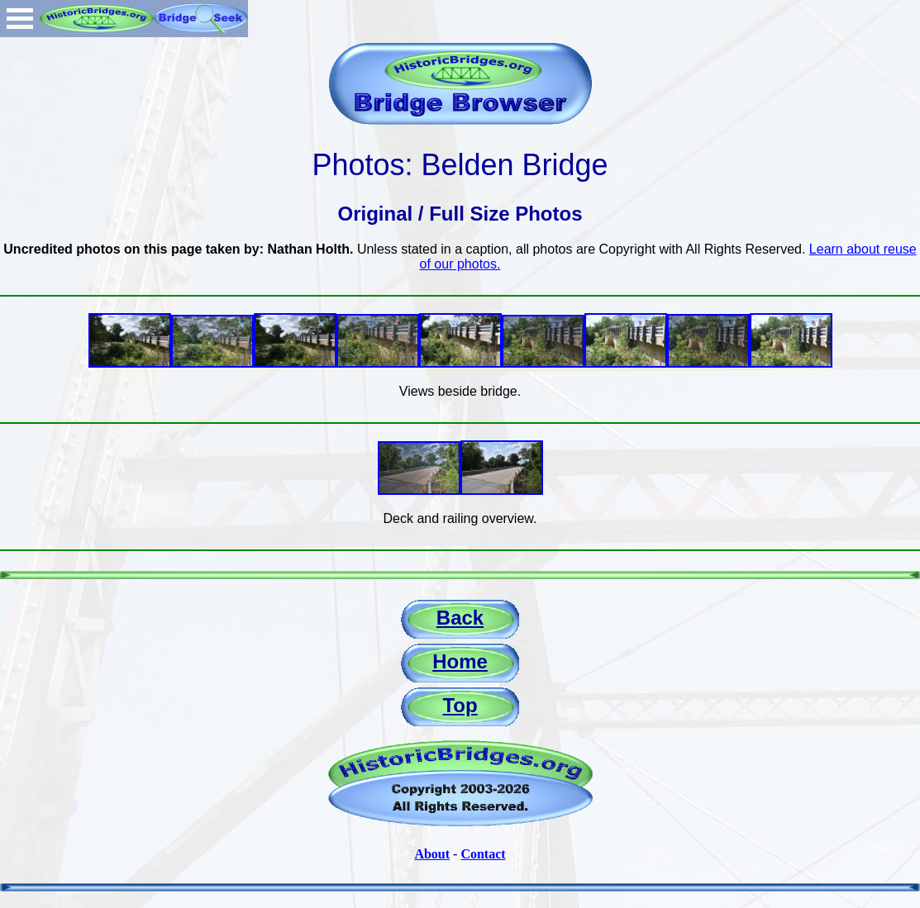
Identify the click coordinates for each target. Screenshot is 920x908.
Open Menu (20, 18)
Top (459, 705)
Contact (482, 854)
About (432, 854)
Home (460, 661)
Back (460, 617)
